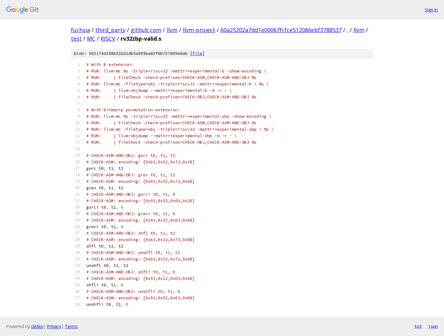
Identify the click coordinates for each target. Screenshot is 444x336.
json (433, 326)
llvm (172, 30)
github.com (146, 30)
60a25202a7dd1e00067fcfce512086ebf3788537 (281, 30)
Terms (71, 326)
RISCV (108, 38)
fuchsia (80, 30)
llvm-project (199, 30)
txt (418, 326)
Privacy (54, 326)
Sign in (431, 10)
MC (91, 38)
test (76, 38)
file (197, 53)
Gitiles (37, 326)
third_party (110, 30)
